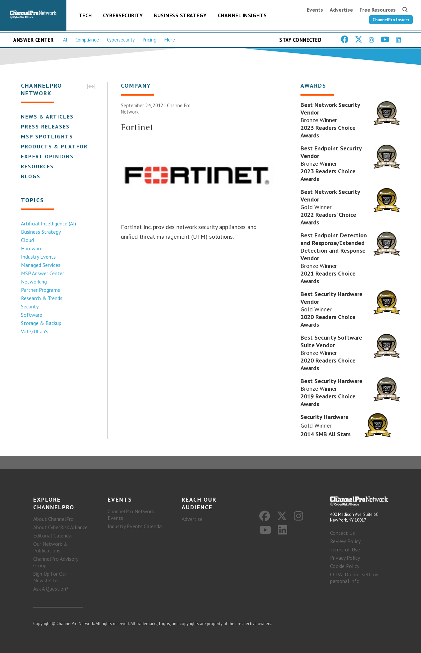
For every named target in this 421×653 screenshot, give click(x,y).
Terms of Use (345, 549)
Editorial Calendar (53, 535)
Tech (85, 15)
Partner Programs (40, 289)
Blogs (31, 176)
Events (315, 9)
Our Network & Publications (50, 547)
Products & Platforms (58, 146)
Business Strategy (180, 15)
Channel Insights (242, 15)
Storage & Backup (41, 323)
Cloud (27, 240)
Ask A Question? (50, 588)
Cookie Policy (344, 566)
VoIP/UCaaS (34, 331)
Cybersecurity (123, 15)
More (169, 40)
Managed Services (40, 265)
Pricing (149, 40)
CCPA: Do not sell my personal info (354, 577)
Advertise (341, 9)
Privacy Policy (345, 557)
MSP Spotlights (47, 136)
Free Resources (378, 9)
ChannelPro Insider (391, 20)
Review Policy (345, 541)
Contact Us (342, 533)
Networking (34, 281)
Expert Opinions (47, 156)
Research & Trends (41, 298)
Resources (37, 166)
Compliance (87, 40)
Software (31, 314)
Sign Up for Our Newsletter (50, 577)
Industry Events (38, 256)
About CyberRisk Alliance (60, 527)
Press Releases (45, 126)
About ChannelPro (53, 519)
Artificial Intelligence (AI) (48, 223)
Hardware (31, 248)
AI (65, 40)
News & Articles (47, 116)
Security (30, 306)
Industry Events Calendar (135, 526)
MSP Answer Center (42, 273)
